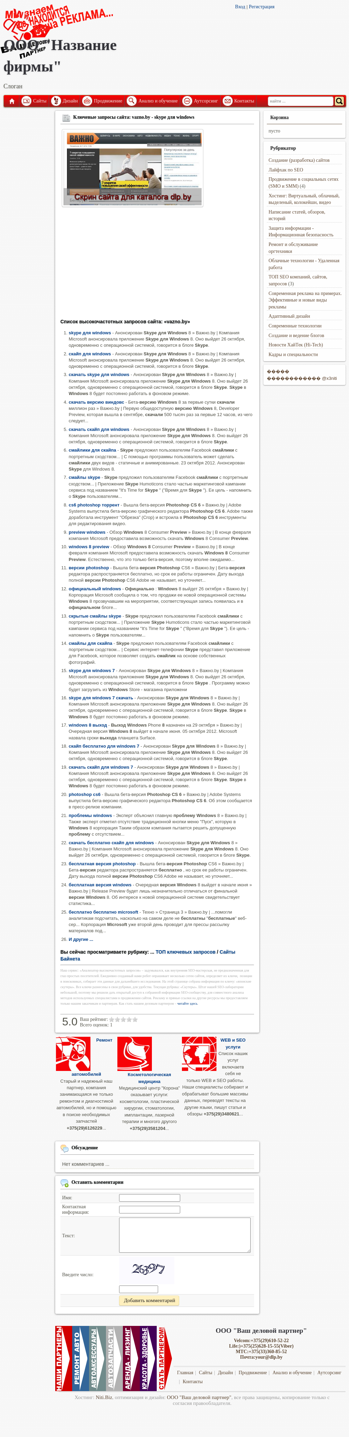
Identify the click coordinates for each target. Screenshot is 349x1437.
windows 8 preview (89, 546)
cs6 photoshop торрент (94, 505)
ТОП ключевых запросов (186, 952)
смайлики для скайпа (92, 450)
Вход (240, 6)
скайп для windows (90, 353)
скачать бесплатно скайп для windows (111, 842)
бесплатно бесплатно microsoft (103, 912)
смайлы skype (84, 477)
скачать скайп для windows (99, 429)
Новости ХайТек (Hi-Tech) (296, 344)
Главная (11, 101)
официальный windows (95, 588)
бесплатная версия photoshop (102, 863)
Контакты (244, 101)
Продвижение (108, 101)
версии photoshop (89, 567)
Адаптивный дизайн (289, 316)
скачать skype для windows (99, 374)
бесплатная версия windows (100, 884)
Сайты (40, 101)
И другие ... (81, 939)
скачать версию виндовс (96, 402)
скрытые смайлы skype (95, 616)
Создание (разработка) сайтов (299, 160)
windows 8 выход (88, 725)
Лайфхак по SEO (286, 170)
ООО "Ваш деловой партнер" (199, 1397)
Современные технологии (295, 325)
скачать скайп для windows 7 (101, 767)
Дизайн (70, 101)
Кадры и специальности (293, 354)
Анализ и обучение (157, 101)
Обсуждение (84, 1147)
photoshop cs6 (84, 794)
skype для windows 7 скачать (101, 697)
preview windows (87, 532)
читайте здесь (187, 1003)
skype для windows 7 (92, 670)
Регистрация (261, 6)
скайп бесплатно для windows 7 (104, 746)
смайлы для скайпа (90, 643)
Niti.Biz (104, 1397)
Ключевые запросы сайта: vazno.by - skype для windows (133, 117)
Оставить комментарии (97, 1182)
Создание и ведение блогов (296, 335)
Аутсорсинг (206, 101)
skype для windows (90, 332)
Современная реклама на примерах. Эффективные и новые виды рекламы (305, 300)
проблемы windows (90, 815)
